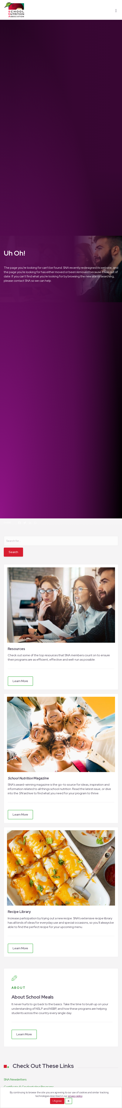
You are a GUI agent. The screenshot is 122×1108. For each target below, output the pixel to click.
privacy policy (75, 1096)
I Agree (57, 1101)
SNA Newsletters (15, 1079)
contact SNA (22, 281)
